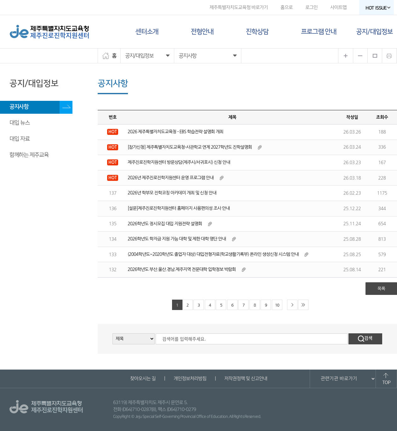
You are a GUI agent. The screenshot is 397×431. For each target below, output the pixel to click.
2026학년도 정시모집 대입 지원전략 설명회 (165, 223)
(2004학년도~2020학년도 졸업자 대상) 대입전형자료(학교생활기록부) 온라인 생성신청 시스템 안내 (213, 254)
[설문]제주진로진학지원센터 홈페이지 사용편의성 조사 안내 (179, 208)
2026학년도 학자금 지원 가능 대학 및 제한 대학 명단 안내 (177, 239)
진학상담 (257, 31)
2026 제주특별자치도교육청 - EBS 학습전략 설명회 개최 (175, 131)
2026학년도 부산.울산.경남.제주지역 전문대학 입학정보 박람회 (182, 269)
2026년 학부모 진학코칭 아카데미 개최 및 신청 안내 (172, 193)
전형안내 (202, 31)
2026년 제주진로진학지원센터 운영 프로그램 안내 (171, 177)
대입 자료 (19, 139)
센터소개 (146, 31)
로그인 (311, 7)
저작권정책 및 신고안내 (245, 378)
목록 (381, 288)
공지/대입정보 (374, 31)
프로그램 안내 (318, 31)
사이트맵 (338, 7)
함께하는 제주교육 (29, 155)
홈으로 (286, 7)
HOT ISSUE (378, 8)
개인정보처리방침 (189, 378)
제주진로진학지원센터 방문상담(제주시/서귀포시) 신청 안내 (179, 162)
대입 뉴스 (19, 123)
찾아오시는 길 (142, 378)
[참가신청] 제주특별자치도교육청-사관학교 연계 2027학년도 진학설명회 (190, 147)
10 (277, 305)
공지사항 (18, 107)
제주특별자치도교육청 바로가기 (239, 7)
